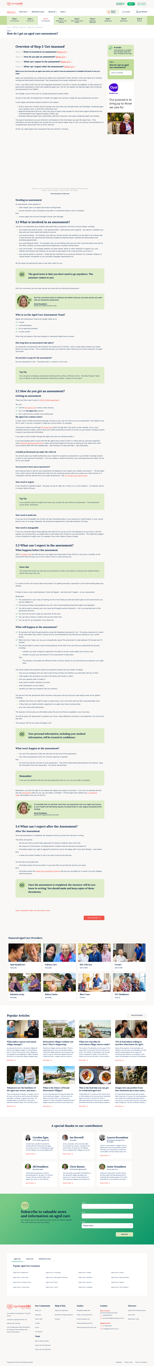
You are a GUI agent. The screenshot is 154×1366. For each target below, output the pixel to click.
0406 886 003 (106, 1315)
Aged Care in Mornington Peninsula (56, 1277)
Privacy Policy (128, 1362)
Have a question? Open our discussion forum (33, 910)
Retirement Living (38, 12)
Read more (119, 1060)
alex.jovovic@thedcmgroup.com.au (112, 1318)
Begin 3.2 (60, 57)
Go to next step (94, 918)
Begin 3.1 (61, 52)
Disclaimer (119, 1362)
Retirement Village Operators (64, 1315)
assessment (26, 793)
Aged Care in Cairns (52, 1287)
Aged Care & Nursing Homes (137, 1310)
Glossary (57, 1319)
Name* (84, 1203)
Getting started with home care (86, 1327)
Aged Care (11, 12)
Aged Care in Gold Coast (20, 1277)
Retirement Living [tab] (44, 1259)
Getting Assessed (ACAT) (84, 1323)
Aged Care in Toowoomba (21, 1287)
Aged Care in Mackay (117, 1282)
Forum (126, 11)
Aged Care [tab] (17, 1259)
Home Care (24, 12)
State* (83, 1222)
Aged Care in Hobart (84, 1272)
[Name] (107, 1206)
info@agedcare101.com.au (109, 1329)
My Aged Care (30, 408)
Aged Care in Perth (52, 1282)
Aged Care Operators (61, 1310)
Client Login (38, 1319)
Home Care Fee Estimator (43, 1349)
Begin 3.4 (68, 67)
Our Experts (38, 1331)
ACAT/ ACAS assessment (49, 400)
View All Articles (136, 1015)
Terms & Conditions (141, 1362)
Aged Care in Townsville (53, 1272)
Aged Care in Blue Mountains (120, 1277)
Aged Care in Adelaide (85, 1287)
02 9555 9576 (106, 1326)
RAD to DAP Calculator (42, 1341)
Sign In (131, 4)
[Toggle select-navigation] (121, 72)
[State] (107, 1225)
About (63, 12)
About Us (38, 1310)
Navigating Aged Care (83, 1310)
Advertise (38, 1315)
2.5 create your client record (76, 475)
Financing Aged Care (83, 1319)
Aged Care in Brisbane (85, 1277)
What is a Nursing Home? (84, 1315)
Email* (83, 1212)
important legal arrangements (31, 443)
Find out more (142, 5)
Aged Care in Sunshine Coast (22, 1282)
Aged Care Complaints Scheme (48, 871)
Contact (37, 1323)
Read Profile (31, 1154)
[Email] (107, 1216)
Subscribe (124, 1234)
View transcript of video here (60, 193)
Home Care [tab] (29, 1259)
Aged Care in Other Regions (119, 1287)
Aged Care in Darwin (117, 1272)
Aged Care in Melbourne (20, 1272)
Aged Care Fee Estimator (43, 1345)
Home (8, 27)
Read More (11, 1060)
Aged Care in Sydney (85, 1282)
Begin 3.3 (65, 62)
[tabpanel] (77, 1277)
